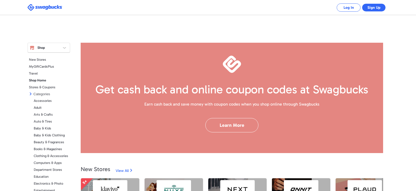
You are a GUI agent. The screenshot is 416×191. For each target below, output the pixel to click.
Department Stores (48, 170)
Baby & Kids (42, 128)
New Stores (37, 60)
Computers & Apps (48, 163)
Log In (345, 7)
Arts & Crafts (43, 114)
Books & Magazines (48, 149)
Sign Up (372, 7)
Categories (41, 94)
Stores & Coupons (42, 87)
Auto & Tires (43, 121)
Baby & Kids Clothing (49, 135)
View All (122, 170)
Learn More (232, 125)
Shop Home (37, 80)
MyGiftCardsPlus (41, 66)
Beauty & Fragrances (49, 142)
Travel (33, 73)
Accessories (43, 101)
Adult (38, 108)
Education (41, 177)
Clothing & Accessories (51, 156)
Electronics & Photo (48, 183)
